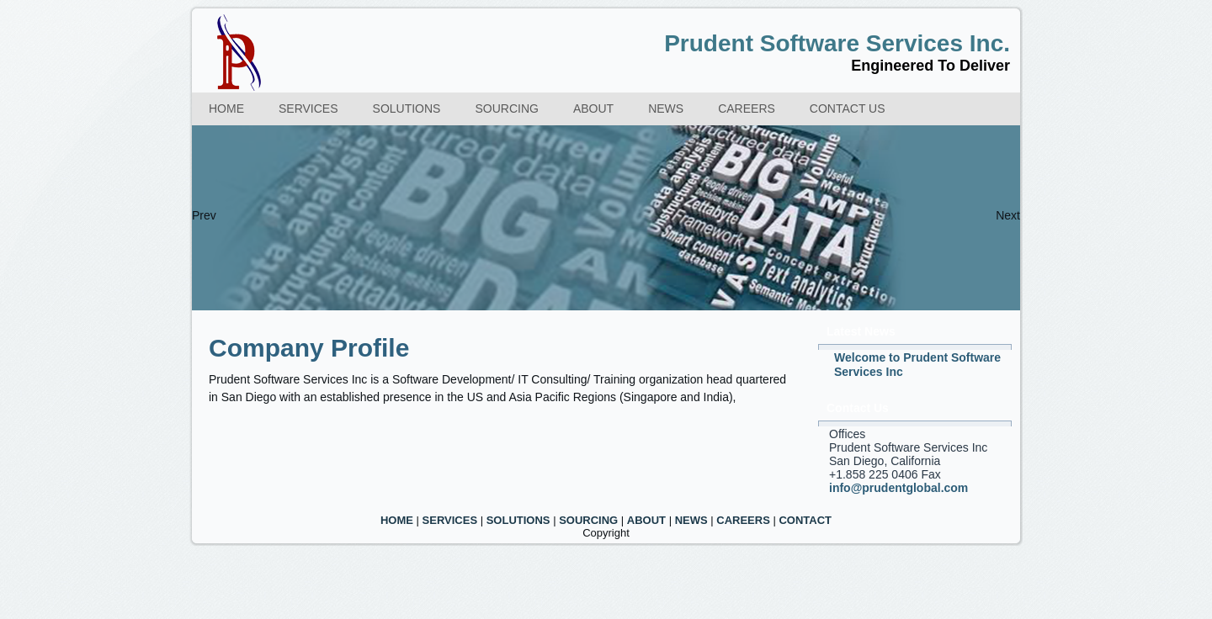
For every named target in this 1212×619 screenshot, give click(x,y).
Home (226, 108)
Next (1008, 215)
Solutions (407, 108)
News (665, 108)
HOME (396, 520)
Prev (204, 215)
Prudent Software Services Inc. (837, 43)
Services (308, 108)
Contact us (847, 108)
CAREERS (743, 520)
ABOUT (646, 520)
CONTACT (805, 520)
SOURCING (588, 520)
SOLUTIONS (518, 520)
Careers (746, 108)
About (593, 108)
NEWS (691, 520)
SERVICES (450, 520)
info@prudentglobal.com (898, 488)
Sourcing (506, 108)
